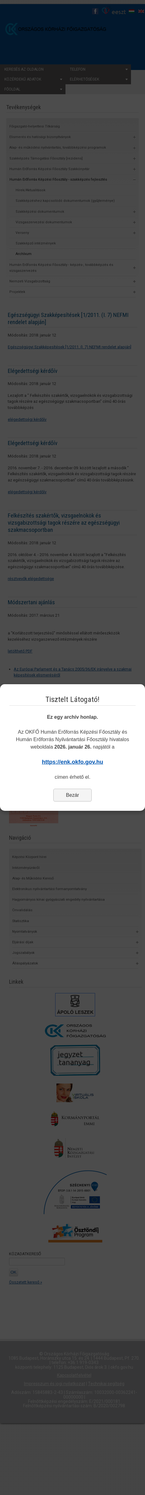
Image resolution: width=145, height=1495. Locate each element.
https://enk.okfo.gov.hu (72, 762)
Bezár (72, 795)
